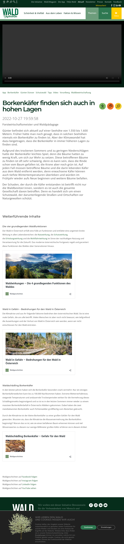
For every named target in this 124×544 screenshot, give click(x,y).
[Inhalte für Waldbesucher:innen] (11, 2)
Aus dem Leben (54, 13)
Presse (100, 2)
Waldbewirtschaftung (81, 92)
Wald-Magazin (50, 2)
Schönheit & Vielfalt (34, 13)
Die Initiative (36, 2)
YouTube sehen (29, 488)
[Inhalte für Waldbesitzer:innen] (4, 2)
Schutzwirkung (61, 234)
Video (55, 92)
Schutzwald (41, 92)
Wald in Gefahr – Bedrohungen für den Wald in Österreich (34, 309)
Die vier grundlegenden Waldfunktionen (24, 226)
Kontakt (108, 2)
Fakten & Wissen (72, 13)
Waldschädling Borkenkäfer (17, 385)
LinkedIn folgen (29, 484)
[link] (10, 13)
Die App (61, 2)
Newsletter (90, 2)
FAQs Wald (71, 2)
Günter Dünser (27, 92)
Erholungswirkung (14, 238)
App (4, 92)
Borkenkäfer (13, 92)
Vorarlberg (65, 92)
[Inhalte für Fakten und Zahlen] (16, 2)
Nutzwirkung (44, 234)
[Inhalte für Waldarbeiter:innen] (7, 2)
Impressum (91, 530)
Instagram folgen (30, 480)
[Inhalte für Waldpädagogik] (14, 2)
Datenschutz (105, 530)
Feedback (117, 2)
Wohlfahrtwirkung (38, 238)
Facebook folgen (29, 476)
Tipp (50, 92)
